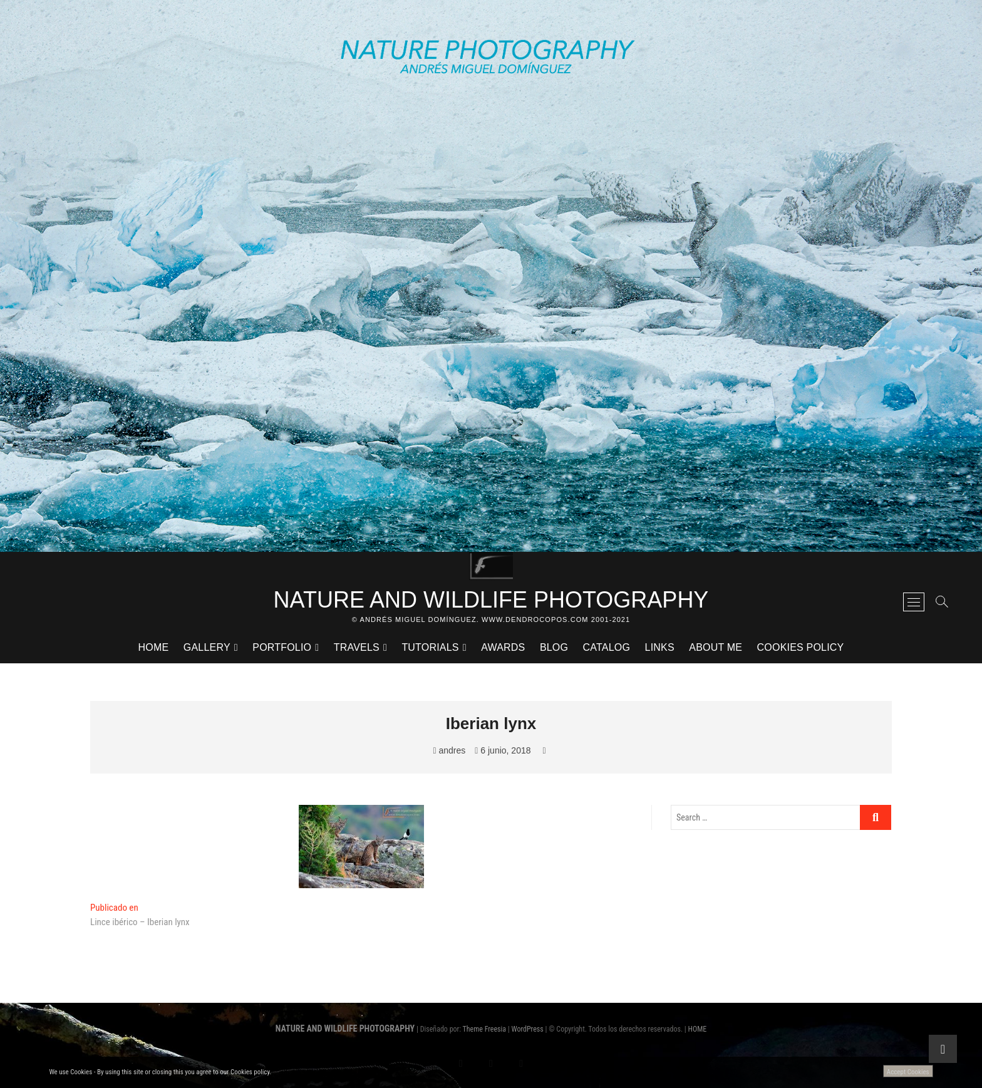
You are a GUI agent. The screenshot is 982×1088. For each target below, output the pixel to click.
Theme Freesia (484, 1029)
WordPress (527, 1029)
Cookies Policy (800, 647)
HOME (153, 647)
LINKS (659, 647)
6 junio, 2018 (502, 750)
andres (449, 750)
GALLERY (206, 647)
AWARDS (503, 647)
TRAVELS (357, 647)
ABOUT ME (715, 647)
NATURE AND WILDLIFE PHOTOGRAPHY (491, 600)
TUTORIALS (429, 647)
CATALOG (607, 647)
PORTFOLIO (281, 647)
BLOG (554, 647)
